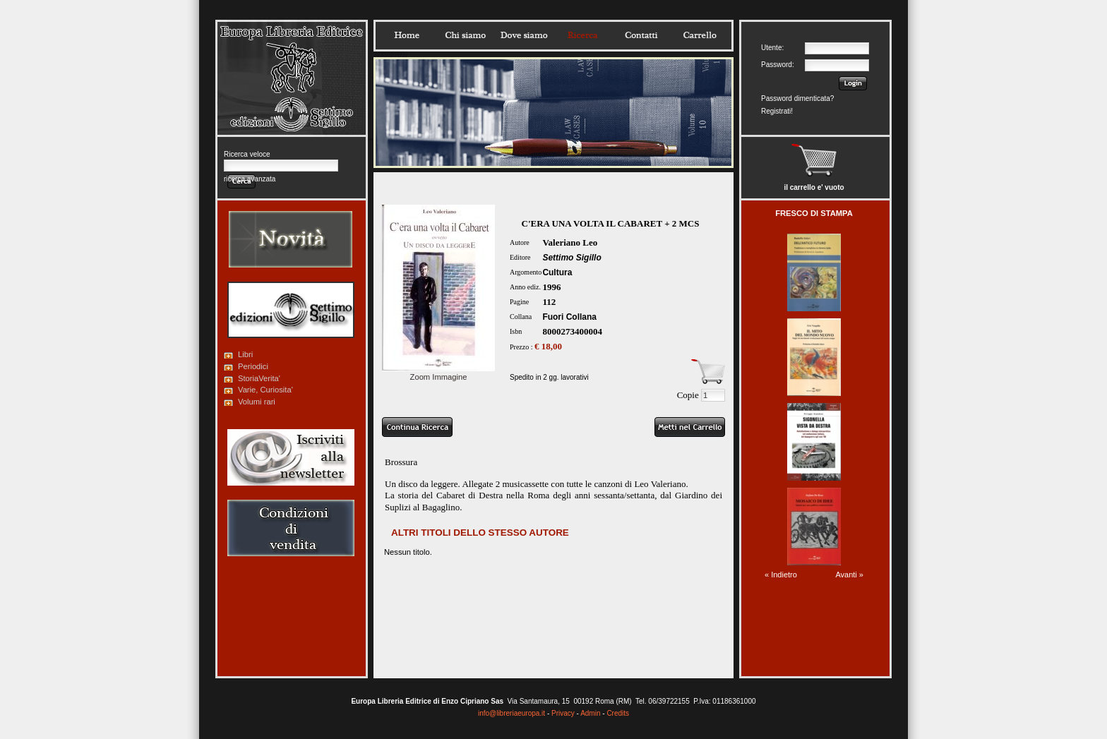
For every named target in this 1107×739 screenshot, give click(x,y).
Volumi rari (256, 401)
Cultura (557, 272)
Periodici (253, 366)
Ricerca (582, 35)
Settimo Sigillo (571, 258)
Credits (617, 713)
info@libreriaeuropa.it (511, 713)
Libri (245, 354)
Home (407, 35)
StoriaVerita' (259, 378)
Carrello (700, 35)
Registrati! (777, 111)
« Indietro (781, 574)
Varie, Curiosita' (265, 389)
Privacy (563, 713)
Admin (590, 713)
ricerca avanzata (249, 179)
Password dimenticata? (797, 98)
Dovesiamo (524, 35)
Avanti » (849, 574)
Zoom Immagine (438, 372)
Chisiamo (465, 35)
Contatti (641, 35)
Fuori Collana (569, 317)
